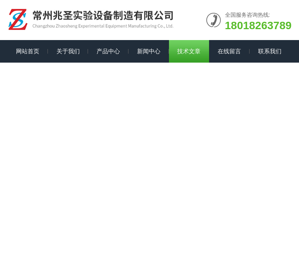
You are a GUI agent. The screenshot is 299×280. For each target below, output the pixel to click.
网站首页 (27, 51)
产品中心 (108, 51)
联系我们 (269, 51)
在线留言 (229, 51)
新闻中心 (148, 51)
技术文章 (189, 51)
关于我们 (68, 51)
